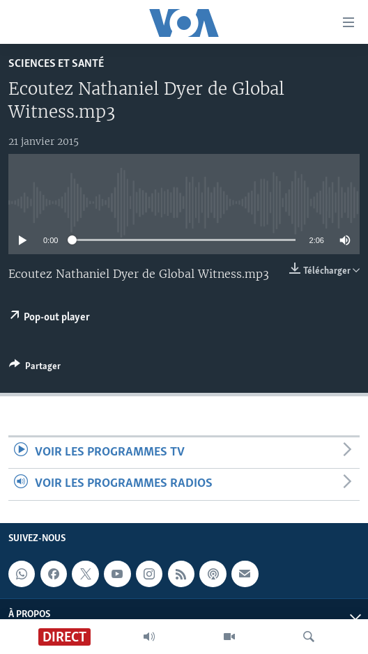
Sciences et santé (56, 64)
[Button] (35, 368)
